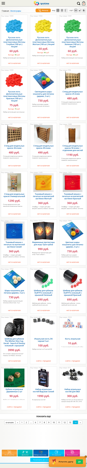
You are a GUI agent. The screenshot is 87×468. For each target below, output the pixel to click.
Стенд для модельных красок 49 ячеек (43, 147)
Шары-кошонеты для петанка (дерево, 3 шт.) (14, 291)
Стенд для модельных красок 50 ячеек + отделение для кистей (73, 148)
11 (59, 422)
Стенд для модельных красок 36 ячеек (14, 147)
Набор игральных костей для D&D (72, 390)
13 (70, 422)
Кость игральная (72, 339)
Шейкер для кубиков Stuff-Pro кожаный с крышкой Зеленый (43, 292)
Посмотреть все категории (43, 460)
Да (79, 461)
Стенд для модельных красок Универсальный (14, 195)
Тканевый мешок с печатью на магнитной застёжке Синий (14, 244)
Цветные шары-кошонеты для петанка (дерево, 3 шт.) (72, 244)
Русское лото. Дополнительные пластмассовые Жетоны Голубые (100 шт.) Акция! (14, 42)
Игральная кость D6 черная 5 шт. (43, 340)
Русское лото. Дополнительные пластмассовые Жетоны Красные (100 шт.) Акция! (14, 96)
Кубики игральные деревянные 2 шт (14, 390)
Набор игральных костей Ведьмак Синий (43, 390)
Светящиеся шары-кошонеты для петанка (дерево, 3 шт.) (43, 93)
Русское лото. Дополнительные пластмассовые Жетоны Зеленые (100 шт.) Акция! (73, 42)
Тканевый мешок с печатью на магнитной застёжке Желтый (43, 196)
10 (54, 422)
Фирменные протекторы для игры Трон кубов (43, 243)
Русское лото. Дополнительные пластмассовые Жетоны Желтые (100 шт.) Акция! (43, 40)
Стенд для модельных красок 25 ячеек (73, 92)
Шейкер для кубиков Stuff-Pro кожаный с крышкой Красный (72, 292)
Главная (5, 11)
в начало (10, 422)
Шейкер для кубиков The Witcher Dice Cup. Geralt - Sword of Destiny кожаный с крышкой (14, 342)
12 (65, 422)
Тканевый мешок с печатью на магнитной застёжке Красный (72, 196)
